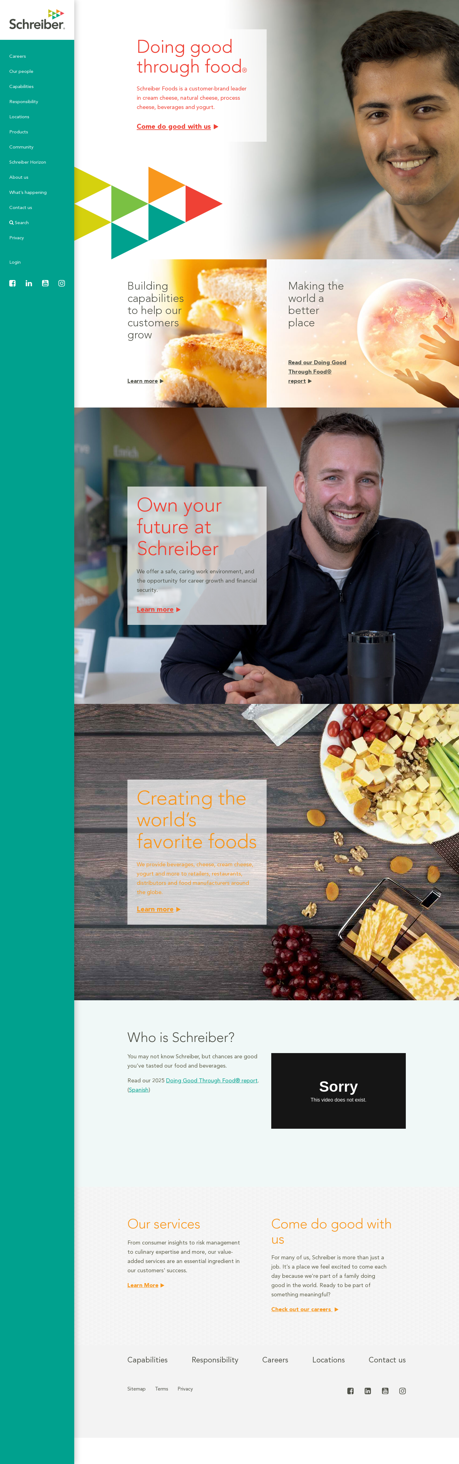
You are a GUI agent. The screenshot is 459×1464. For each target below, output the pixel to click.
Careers (17, 56)
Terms (161, 1389)
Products (18, 132)
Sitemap (136, 1389)
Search (19, 222)
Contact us (20, 208)
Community (21, 147)
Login (15, 262)
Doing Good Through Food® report (212, 1081)
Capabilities (21, 87)
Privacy (16, 238)
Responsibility (23, 102)
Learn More (142, 1285)
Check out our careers (301, 1309)
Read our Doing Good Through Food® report (317, 372)
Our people (21, 71)
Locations (19, 117)
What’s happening (28, 192)
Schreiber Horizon (27, 162)
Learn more (142, 381)
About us (18, 177)
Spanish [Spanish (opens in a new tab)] (138, 1090)
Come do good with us (174, 126)
